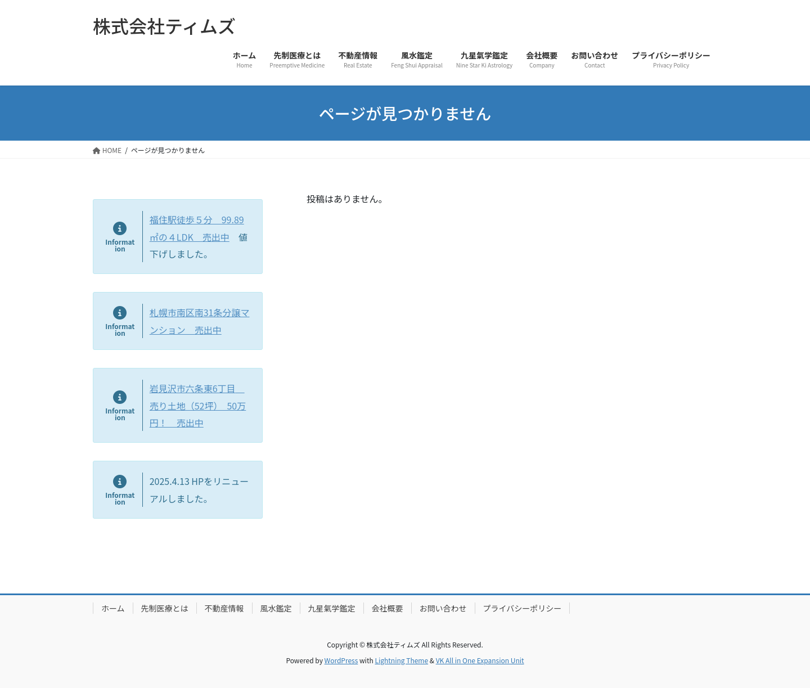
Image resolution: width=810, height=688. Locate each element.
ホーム (113, 608)
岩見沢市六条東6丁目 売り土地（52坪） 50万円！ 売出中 (198, 405)
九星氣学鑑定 (332, 608)
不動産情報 (224, 608)
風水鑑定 (276, 608)
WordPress (341, 660)
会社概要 (387, 608)
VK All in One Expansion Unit (480, 660)
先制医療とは (164, 608)
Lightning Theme (401, 660)
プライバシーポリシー (522, 608)
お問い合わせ (443, 608)
